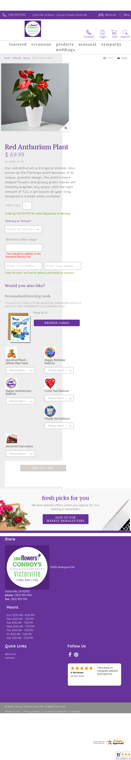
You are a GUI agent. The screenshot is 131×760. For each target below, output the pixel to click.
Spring (26, 58)
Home (7, 58)
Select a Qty (75, 140)
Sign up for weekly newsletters (65, 475)
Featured (16, 58)
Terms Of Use (12, 648)
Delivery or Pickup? (80, 159)
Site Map (75, 648)
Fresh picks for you (65, 459)
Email (122, 58)
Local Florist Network (55, 648)
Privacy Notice (32, 648)
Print (108, 58)
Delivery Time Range (78, 181)
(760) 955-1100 (16, 14)
